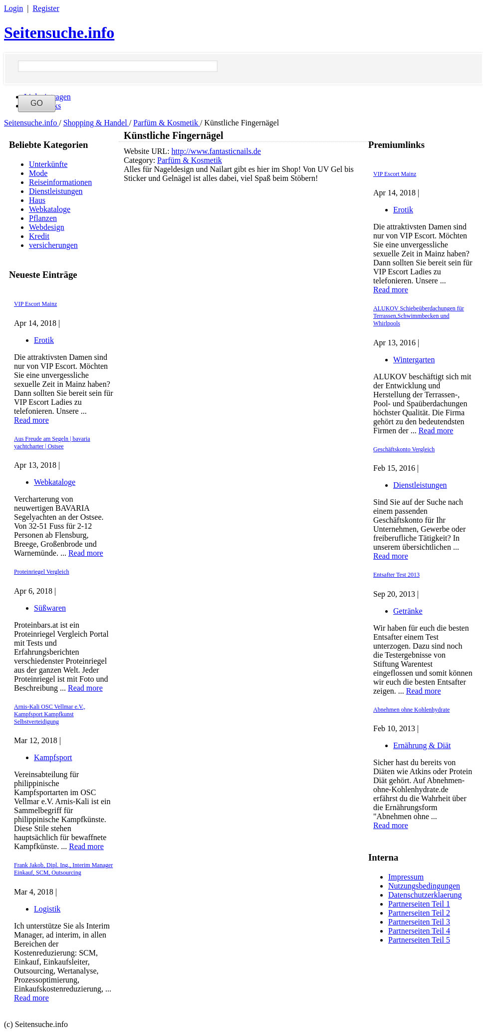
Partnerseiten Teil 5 (419, 940)
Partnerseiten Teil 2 (419, 913)
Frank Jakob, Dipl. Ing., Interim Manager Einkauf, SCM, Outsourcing (63, 869)
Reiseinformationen (60, 182)
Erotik (44, 340)
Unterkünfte (48, 164)
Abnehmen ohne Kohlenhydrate (411, 709)
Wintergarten (414, 359)
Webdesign (46, 227)
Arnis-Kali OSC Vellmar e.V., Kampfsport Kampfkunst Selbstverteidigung (49, 714)
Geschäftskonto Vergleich (404, 449)
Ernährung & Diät (422, 745)
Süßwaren (50, 608)
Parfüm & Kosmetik (166, 122)
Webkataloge (49, 209)
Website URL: (148, 151)
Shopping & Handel (96, 122)
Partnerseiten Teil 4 (419, 931)
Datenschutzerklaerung (425, 895)
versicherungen (53, 245)
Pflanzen (43, 218)
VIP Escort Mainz (35, 303)
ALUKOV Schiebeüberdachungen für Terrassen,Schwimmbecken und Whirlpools (418, 316)
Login (13, 8)
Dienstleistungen (56, 191)
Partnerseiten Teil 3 (419, 922)
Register (45, 8)
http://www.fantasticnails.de (216, 151)
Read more (31, 420)
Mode (38, 173)
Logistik (47, 909)
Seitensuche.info (59, 32)
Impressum (406, 877)
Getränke (408, 611)
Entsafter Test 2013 (396, 574)
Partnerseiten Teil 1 (419, 904)
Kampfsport (53, 757)
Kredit (39, 236)
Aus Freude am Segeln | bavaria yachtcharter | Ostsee (52, 442)
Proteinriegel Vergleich (41, 571)
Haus (37, 200)
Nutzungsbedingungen (424, 886)
